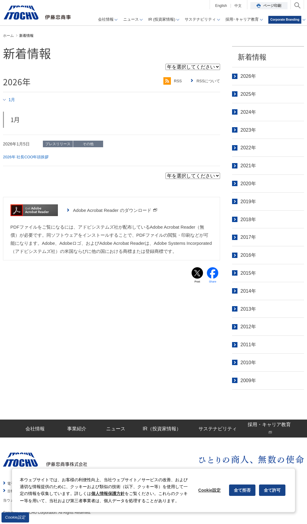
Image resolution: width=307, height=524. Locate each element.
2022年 (248, 147)
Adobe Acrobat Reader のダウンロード (115, 209)
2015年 (248, 273)
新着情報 (252, 57)
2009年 (248, 380)
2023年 (248, 130)
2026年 (248, 76)
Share (213, 282)
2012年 (248, 326)
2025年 (248, 94)
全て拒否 (242, 490)
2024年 (248, 112)
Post (197, 282)
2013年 (248, 309)
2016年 (248, 255)
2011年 (248, 344)
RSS (169, 81)
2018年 (248, 219)
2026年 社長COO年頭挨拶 (27, 156)
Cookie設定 (15, 517)
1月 (12, 99)
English (221, 6)
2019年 (248, 201)
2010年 (248, 362)
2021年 (248, 165)
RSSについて (207, 81)
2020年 (248, 183)
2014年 (248, 291)
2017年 (248, 237)
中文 (238, 6)
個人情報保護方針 (108, 493)
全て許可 (272, 490)
